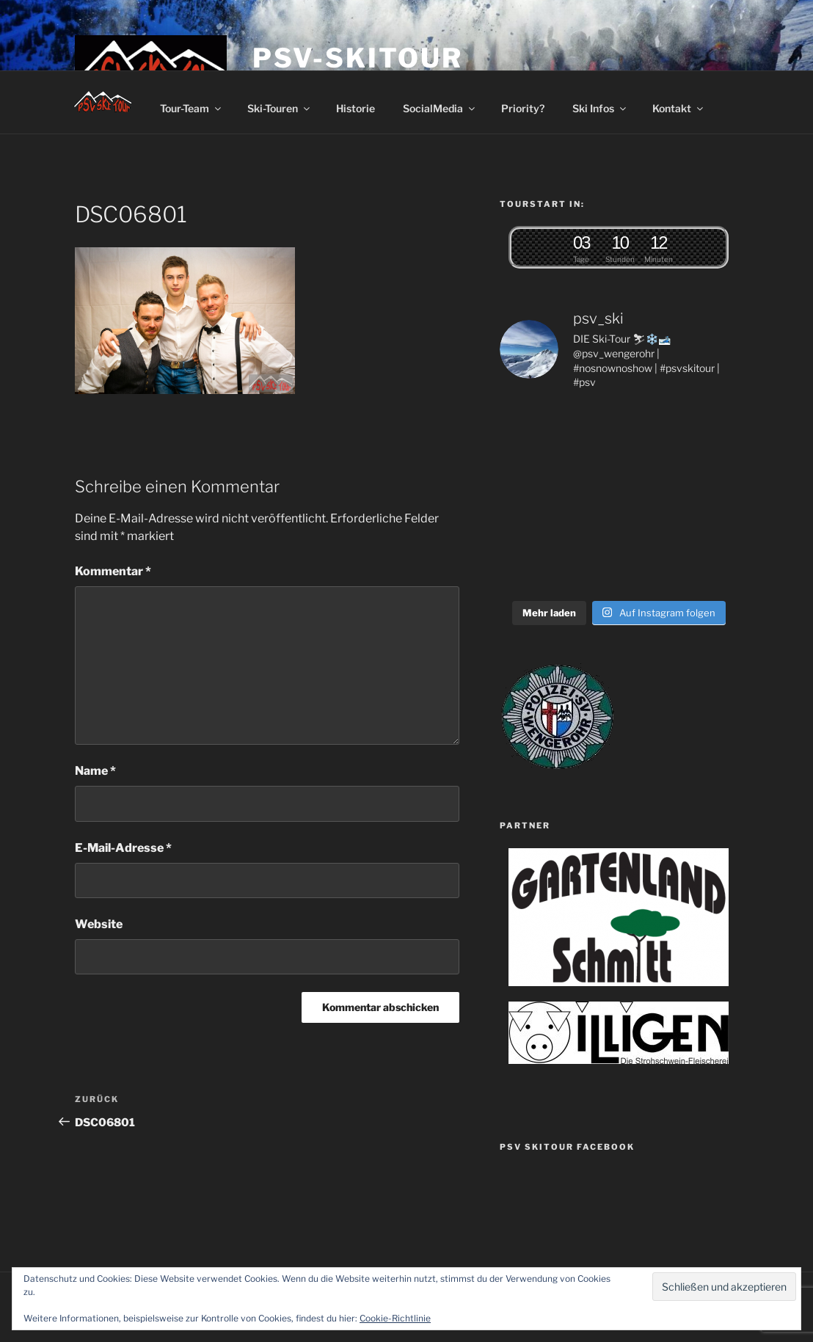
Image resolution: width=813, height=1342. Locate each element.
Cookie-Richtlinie (395, 1318)
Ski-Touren (279, 108)
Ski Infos (600, 108)
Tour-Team (191, 108)
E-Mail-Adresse (123, 848)
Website (99, 924)
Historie (355, 108)
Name (95, 771)
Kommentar (113, 571)
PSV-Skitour (357, 58)
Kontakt (678, 108)
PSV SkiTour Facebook (567, 1147)
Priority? (522, 108)
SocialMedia (440, 108)
